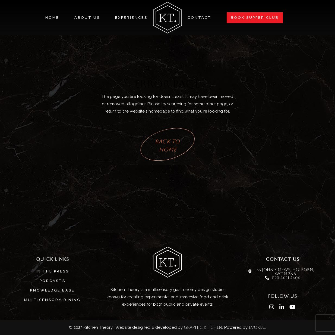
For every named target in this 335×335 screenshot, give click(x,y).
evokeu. (257, 327)
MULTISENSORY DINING (52, 300)
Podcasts (52, 281)
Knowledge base (52, 290)
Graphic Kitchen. (203, 327)
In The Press (52, 271)
